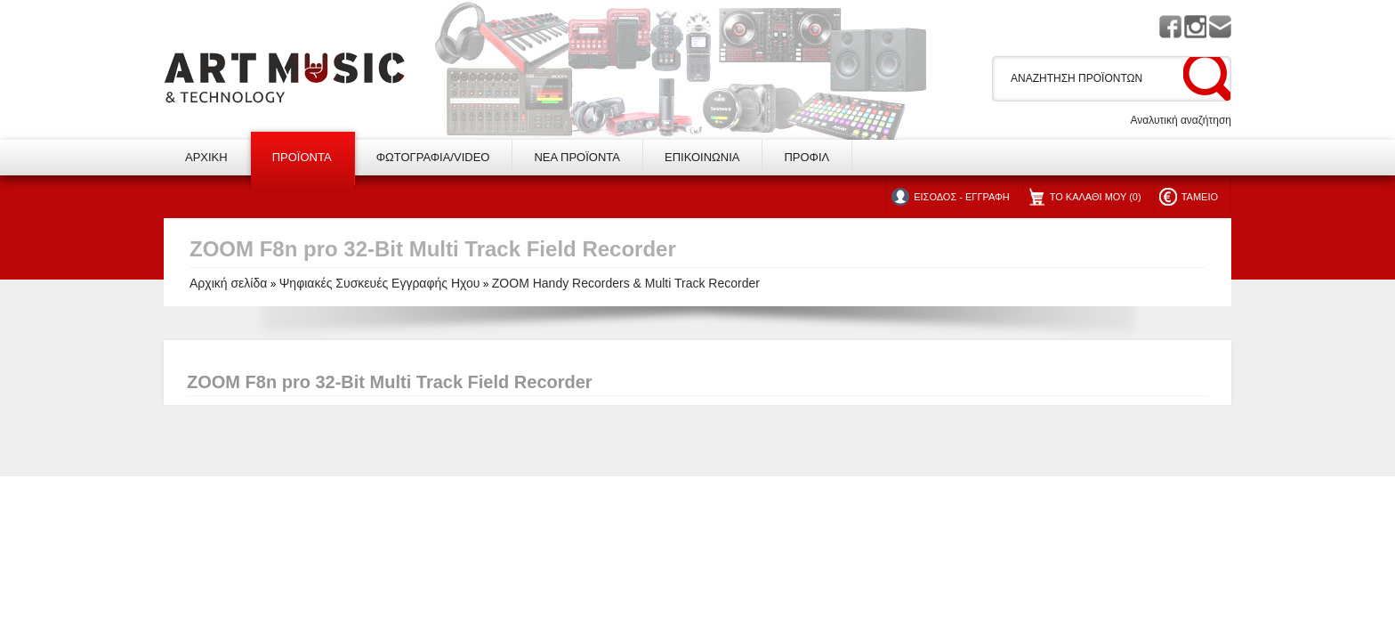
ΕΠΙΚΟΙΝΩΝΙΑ (702, 157)
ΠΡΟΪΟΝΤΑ (302, 157)
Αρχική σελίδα (228, 283)
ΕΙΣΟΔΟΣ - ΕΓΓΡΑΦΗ (961, 196)
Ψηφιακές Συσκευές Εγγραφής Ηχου (379, 283)
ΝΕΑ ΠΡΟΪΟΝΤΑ (577, 157)
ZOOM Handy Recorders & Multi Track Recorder (626, 283)
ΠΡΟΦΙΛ (806, 157)
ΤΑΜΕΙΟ (1199, 196)
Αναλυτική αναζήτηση (1180, 120)
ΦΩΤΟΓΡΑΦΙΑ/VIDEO (433, 157)
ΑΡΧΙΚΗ (206, 157)
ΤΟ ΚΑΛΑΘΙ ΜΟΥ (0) (1095, 196)
